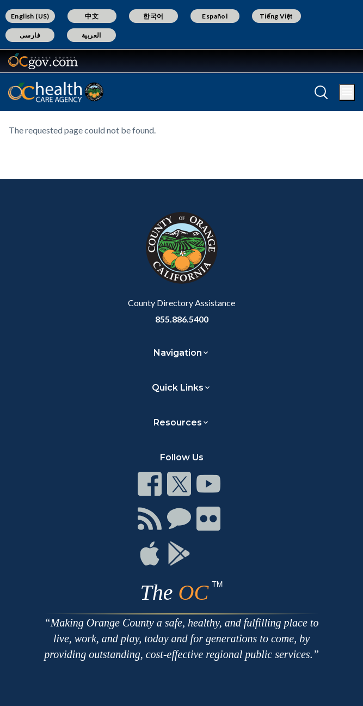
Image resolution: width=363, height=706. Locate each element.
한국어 (153, 16)
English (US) (30, 16)
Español (214, 16)
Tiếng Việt (276, 16)
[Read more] (43, 61)
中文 (92, 16)
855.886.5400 (181, 319)
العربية (91, 35)
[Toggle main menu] (347, 92)
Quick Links (178, 387)
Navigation (177, 353)
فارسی (30, 35)
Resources (177, 422)
